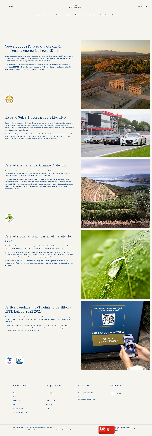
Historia (16, 397)
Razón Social (17, 401)
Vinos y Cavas (55, 15)
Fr (15, 6)
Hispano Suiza (79, 15)
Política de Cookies (33, 429)
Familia (15, 393)
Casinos (67, 15)
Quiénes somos (40, 15)
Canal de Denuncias (47, 429)
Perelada (92, 15)
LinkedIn (119, 394)
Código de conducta (20, 412)
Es (5, 6)
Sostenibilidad (18, 408)
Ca (9, 6)
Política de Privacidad (19, 429)
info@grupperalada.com (86, 399)
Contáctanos (140, 6)
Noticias (114, 15)
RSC (14, 405)
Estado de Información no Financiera (65, 429)
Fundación (103, 15)
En (12, 6)
